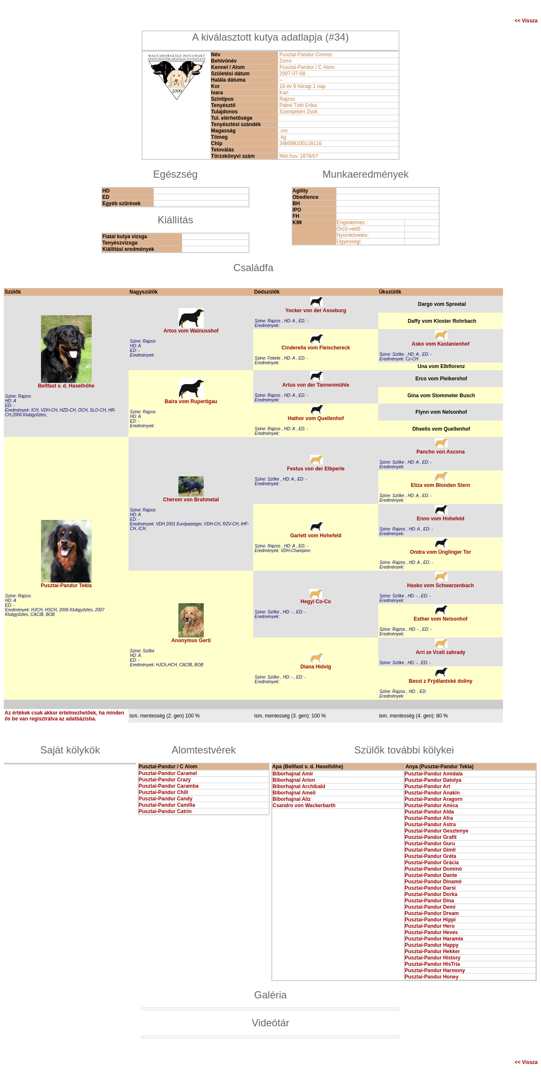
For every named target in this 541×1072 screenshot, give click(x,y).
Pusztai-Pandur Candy (165, 799)
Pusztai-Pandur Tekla (66, 585)
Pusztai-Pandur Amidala (434, 774)
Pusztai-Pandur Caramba (169, 786)
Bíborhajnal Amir (293, 774)
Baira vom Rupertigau (191, 401)
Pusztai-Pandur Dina (429, 901)
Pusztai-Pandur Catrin (165, 811)
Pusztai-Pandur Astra (430, 824)
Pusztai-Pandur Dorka (431, 894)
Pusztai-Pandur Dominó (433, 869)
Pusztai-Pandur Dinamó (433, 882)
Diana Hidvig (316, 667)
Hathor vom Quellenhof (316, 418)
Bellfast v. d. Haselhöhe (66, 386)
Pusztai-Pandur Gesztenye (437, 831)
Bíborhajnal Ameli (294, 793)
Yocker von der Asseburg (315, 310)
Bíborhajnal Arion (294, 780)
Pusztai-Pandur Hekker (432, 951)
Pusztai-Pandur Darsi (430, 888)
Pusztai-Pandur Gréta (430, 856)
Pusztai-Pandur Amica (431, 805)
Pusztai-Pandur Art (428, 786)
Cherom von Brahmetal (191, 500)
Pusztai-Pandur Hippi (430, 920)
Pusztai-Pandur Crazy (165, 780)
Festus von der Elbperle (315, 469)
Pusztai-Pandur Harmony (435, 970)
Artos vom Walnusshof (191, 331)
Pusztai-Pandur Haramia (434, 939)
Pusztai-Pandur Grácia (432, 863)
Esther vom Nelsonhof (440, 619)
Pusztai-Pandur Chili (163, 792)
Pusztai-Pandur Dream (432, 913)
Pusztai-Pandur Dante (431, 875)
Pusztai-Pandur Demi (430, 907)
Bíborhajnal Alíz (292, 799)
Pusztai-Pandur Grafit (431, 837)
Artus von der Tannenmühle (315, 385)
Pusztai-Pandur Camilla (167, 805)
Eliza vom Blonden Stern (440, 485)
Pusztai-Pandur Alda (429, 812)
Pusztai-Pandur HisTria (432, 964)
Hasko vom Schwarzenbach (440, 585)
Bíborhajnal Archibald (299, 786)
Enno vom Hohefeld (440, 519)
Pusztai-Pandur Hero (430, 926)
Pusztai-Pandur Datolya (433, 780)
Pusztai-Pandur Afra (429, 818)
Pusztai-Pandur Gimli (430, 850)
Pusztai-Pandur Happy (432, 945)
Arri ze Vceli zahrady (440, 652)
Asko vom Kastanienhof (441, 344)
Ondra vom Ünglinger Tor (440, 552)
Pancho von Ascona (440, 452)
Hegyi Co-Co (316, 602)
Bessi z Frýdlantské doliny (441, 681)
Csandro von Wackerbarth (304, 805)
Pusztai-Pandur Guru (430, 844)
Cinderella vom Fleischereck (315, 348)
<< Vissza (526, 21)
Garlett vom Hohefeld (315, 536)
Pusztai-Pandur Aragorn (434, 799)
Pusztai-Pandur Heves (431, 932)
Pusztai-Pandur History (433, 958)
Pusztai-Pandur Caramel (168, 773)
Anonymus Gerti (190, 640)
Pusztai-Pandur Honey (432, 977)
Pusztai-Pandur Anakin (432, 793)
